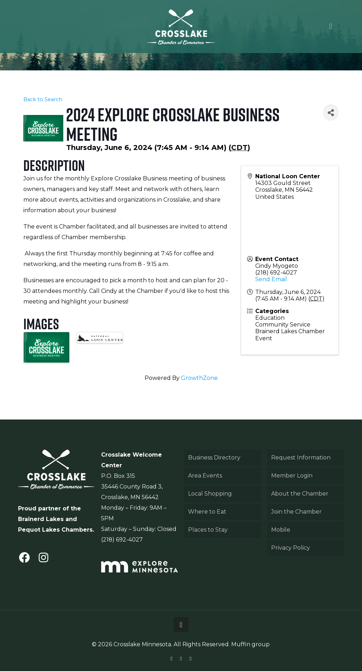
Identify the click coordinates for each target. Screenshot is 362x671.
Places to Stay (208, 529)
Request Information (301, 457)
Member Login (292, 475)
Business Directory (214, 457)
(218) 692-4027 (276, 272)
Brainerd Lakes (41, 519)
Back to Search (42, 99)
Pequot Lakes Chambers (55, 529)
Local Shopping (210, 493)
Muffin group (250, 644)
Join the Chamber (296, 511)
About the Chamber (299, 493)
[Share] (331, 113)
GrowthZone (199, 378)
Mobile (280, 529)
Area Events (205, 475)
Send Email (271, 279)
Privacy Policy (290, 547)
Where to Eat (207, 511)
